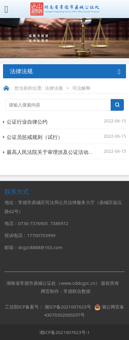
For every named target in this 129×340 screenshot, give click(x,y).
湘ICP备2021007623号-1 (64, 332)
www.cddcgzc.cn (77, 283)
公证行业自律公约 (27, 121)
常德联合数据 (77, 291)
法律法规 (54, 88)
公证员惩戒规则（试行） (35, 137)
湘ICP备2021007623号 (68, 307)
